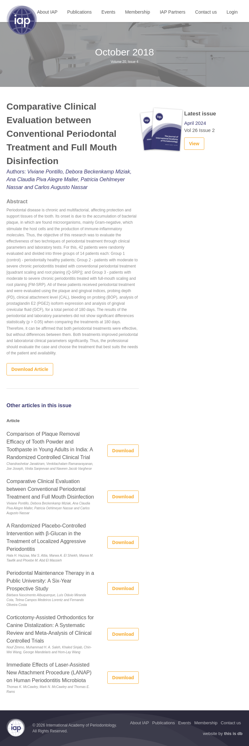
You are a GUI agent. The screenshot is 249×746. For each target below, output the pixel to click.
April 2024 (195, 123)
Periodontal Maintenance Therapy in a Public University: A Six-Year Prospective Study (50, 580)
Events (108, 12)
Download (123, 450)
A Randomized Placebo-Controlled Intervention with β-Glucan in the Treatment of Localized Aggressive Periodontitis (46, 537)
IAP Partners (172, 12)
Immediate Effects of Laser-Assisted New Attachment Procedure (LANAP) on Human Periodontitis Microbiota (48, 672)
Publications (79, 12)
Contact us (206, 12)
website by (223, 733)
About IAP (47, 12)
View (194, 143)
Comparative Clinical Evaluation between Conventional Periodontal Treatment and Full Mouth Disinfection (50, 489)
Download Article (29, 369)
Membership (137, 12)
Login (232, 12)
